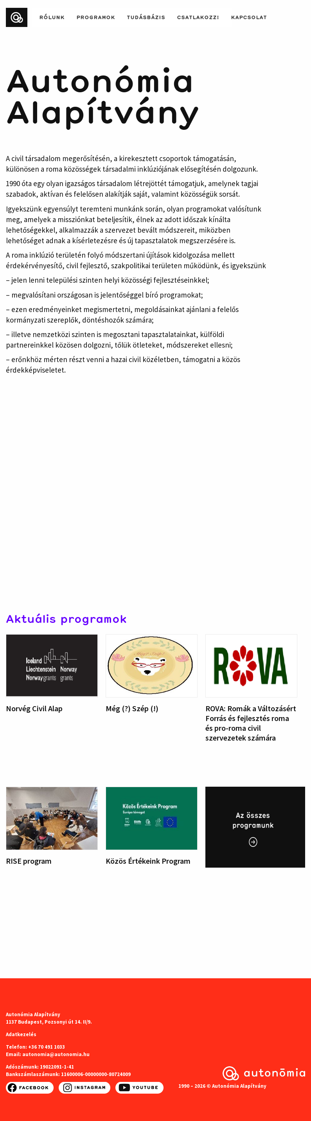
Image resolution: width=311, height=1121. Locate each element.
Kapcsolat (249, 16)
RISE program (29, 861)
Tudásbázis (146, 16)
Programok (95, 16)
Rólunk (52, 16)
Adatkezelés (21, 1034)
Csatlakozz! (198, 16)
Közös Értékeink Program (148, 861)
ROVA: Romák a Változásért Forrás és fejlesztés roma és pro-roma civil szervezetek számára (250, 723)
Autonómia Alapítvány (103, 94)
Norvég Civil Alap (34, 708)
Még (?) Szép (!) (132, 708)
